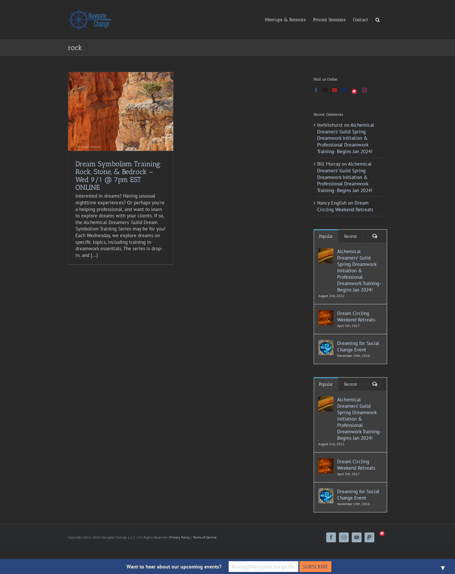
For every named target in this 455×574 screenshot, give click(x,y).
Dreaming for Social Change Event (358, 346)
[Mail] (325, 90)
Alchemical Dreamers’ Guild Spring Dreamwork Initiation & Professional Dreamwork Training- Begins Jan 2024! (345, 138)
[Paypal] (344, 90)
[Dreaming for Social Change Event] (325, 343)
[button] (377, 19)
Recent (350, 236)
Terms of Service (204, 537)
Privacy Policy (179, 537)
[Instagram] (364, 90)
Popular (326, 236)
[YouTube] (334, 90)
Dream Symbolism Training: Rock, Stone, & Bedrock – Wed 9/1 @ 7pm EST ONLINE (118, 176)
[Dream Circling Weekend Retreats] (325, 313)
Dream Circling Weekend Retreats (345, 206)
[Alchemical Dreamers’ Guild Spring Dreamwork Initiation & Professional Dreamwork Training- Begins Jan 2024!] (325, 251)
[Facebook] (316, 90)
